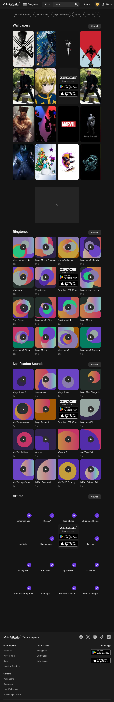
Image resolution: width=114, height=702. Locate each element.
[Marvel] (68, 124)
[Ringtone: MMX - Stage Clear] (23, 413)
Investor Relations (11, 666)
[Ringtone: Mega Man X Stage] (23, 341)
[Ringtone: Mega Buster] (68, 383)
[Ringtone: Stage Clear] (45, 383)
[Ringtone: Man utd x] (23, 281)
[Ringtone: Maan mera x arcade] (90, 281)
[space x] (45, 49)
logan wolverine (61, 14)
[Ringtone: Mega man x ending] (23, 251)
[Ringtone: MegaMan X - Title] (45, 311)
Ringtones (8, 684)
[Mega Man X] (45, 124)
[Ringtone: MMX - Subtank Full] (90, 473)
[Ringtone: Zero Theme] (23, 311)
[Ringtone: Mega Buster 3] (45, 413)
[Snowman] (45, 162)
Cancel (87, 4)
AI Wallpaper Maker (12, 694)
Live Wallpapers (10, 689)
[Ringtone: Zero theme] (45, 281)
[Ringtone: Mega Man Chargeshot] (90, 383)
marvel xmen (42, 14)
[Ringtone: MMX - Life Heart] (23, 443)
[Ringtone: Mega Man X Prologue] (45, 251)
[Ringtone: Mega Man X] (90, 311)
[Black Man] (68, 49)
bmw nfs (90, 14)
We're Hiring (9, 656)
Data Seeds (42, 661)
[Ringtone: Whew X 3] (68, 443)
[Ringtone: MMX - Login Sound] (23, 473)
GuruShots (42, 656)
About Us (7, 650)
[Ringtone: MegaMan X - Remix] (90, 251)
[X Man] (23, 86)
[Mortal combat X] (23, 162)
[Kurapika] (45, 86)
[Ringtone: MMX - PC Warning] (68, 473)
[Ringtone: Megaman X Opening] (90, 341)
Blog (5, 661)
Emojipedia (42, 650)
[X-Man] (23, 49)
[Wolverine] (68, 162)
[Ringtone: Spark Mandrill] (68, 311)
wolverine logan (22, 14)
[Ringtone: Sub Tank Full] (90, 443)
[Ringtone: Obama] (45, 443)
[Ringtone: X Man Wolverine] (68, 251)
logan (77, 14)
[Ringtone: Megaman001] (90, 413)
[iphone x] (90, 124)
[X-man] (90, 49)
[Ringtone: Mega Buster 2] (23, 383)
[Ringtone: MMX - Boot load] (45, 473)
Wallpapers (8, 679)
